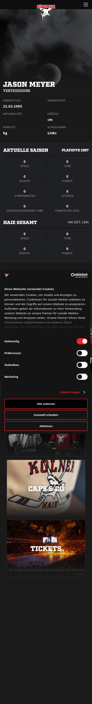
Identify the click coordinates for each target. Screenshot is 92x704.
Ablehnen (46, 426)
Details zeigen (70, 392)
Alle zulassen (46, 403)
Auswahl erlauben (46, 414)
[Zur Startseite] (46, 12)
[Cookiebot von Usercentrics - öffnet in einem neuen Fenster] (71, 275)
